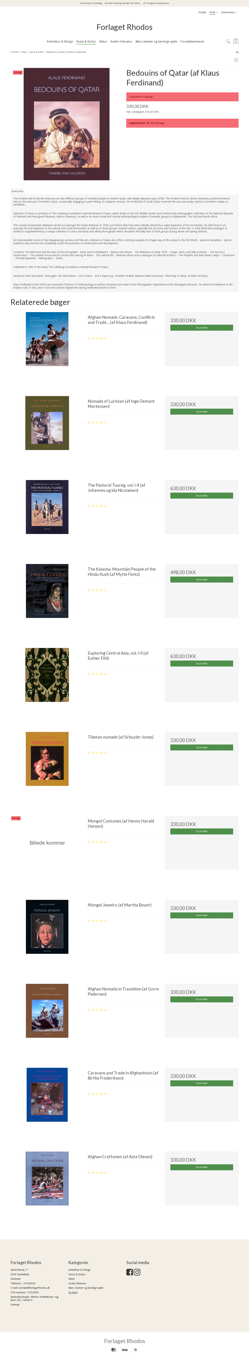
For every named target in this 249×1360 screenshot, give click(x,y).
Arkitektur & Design (79, 1269)
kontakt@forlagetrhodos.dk (34, 1287)
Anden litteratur (77, 1283)
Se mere (72, 1292)
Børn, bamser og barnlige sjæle (85, 1287)
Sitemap (14, 1304)
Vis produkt (201, 327)
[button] (236, 60)
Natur (71, 1278)
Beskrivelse (17, 191)
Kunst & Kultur (76, 1274)
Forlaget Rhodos (125, 26)
